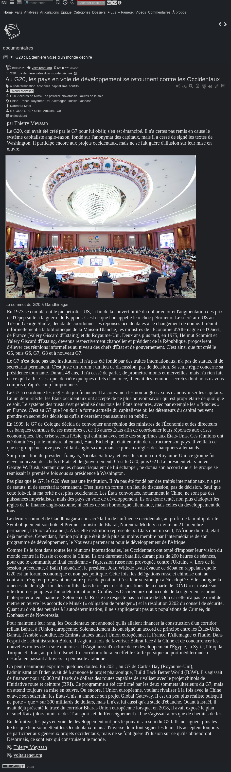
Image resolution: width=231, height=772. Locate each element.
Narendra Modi (20, 106)
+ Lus (112, 12)
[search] (38, 2)
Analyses (31, 12)
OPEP (28, 111)
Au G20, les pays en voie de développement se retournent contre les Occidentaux (112, 79)
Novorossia (69, 96)
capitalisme (60, 86)
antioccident (18, 115)
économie (44, 86)
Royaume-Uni (40, 101)
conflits (74, 86)
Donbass (85, 101)
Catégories (81, 12)
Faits (18, 12)
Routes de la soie (91, 96)
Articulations (49, 12)
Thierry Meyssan (22, 91)
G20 (13, 96)
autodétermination (22, 86)
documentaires (18, 47)
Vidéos (141, 12)
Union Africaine (44, 111)
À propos (179, 12)
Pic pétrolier (52, 96)
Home (8, 12)
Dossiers (99, 12)
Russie (72, 101)
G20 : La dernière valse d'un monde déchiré (50, 57)
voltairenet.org (42, 68)
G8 (59, 111)
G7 (12, 111)
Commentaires (159, 12)
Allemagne (59, 101)
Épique (66, 12)
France (25, 101)
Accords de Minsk (30, 96)
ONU (19, 111)
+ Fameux (126, 12)
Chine (14, 101)
